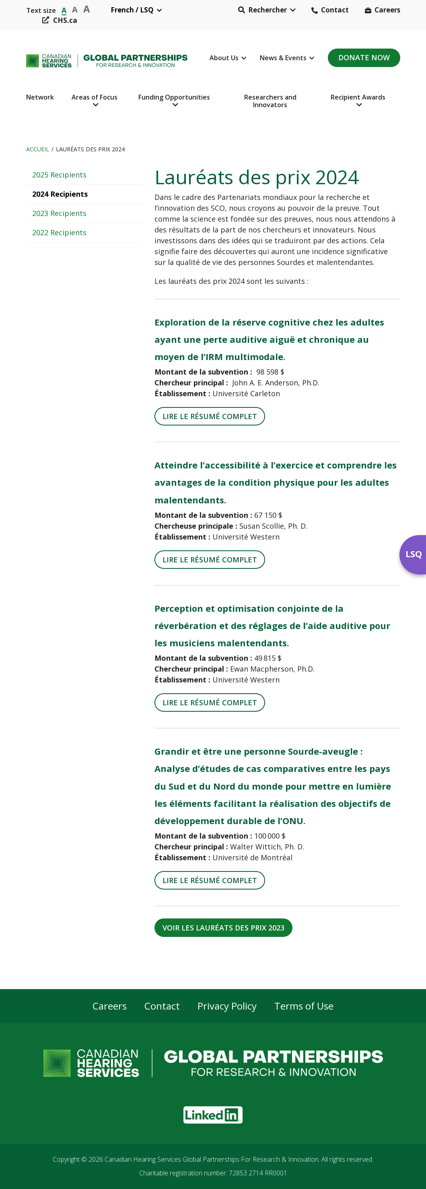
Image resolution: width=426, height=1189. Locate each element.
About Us (224, 57)
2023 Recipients (59, 213)
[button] (267, 10)
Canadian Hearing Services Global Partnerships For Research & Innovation (212, 1159)
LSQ (413, 554)
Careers (387, 9)
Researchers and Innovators (270, 101)
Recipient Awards (358, 97)
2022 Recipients (59, 232)
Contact (335, 9)
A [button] (64, 9)
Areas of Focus (94, 97)
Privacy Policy (227, 1006)
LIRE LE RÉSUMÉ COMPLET (210, 416)
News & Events (283, 57)
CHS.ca (65, 20)
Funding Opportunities (174, 97)
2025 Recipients (59, 174)
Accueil (37, 149)
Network (40, 97)
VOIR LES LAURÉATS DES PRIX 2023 (223, 927)
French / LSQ (132, 9)
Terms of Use (303, 1006)
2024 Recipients (60, 194)
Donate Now (364, 57)
